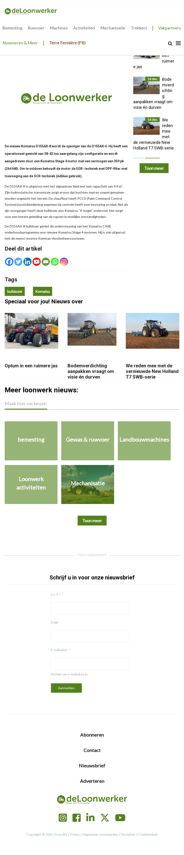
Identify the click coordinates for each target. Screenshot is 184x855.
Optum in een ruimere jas (31, 366)
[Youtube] (36, 262)
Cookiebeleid (147, 834)
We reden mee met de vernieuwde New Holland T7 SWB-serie (152, 371)
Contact (92, 750)
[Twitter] (18, 262)
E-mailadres (59, 650)
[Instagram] (64, 262)
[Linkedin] (27, 262)
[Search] (170, 43)
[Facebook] (9, 262)
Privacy (75, 834)
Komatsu (42, 291)
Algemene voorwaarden (100, 834)
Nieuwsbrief (92, 765)
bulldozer (14, 291)
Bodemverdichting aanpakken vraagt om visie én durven (91, 371)
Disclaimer (128, 834)
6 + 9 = (56, 594)
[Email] (46, 262)
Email (54, 622)
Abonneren (92, 735)
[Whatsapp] (55, 262)
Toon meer (154, 168)
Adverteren (92, 781)
